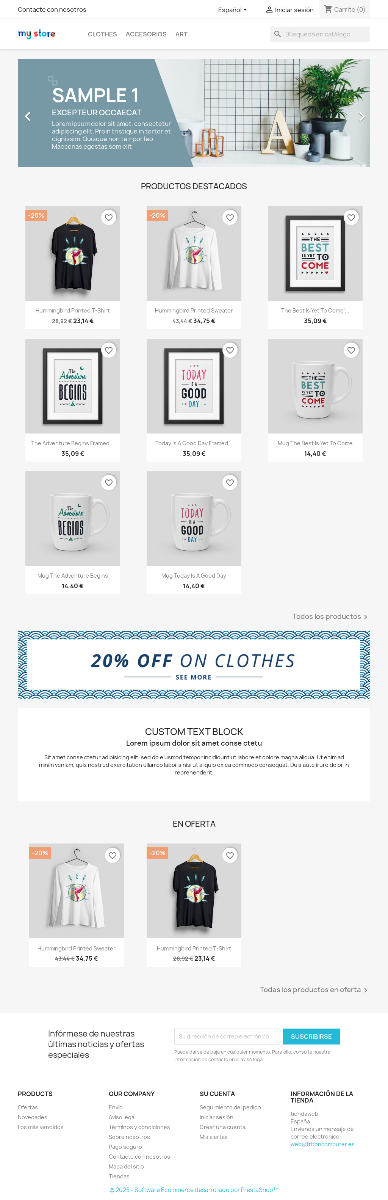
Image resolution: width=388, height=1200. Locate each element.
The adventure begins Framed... (72, 443)
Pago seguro (125, 1146)
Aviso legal (122, 1117)
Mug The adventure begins (73, 575)
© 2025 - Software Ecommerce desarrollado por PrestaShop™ (194, 1190)
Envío (116, 1107)
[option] (194, 113)
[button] (44, 113)
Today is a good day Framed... (194, 443)
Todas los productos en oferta (315, 990)
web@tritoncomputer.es (323, 1144)
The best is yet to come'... (315, 310)
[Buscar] (320, 34)
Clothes (102, 34)
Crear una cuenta (223, 1127)
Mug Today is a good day (193, 575)
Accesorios (146, 34)
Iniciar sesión (216, 1117)
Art (181, 34)
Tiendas (119, 1176)
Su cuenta (217, 1094)
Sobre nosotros (129, 1136)
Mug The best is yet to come (315, 443)
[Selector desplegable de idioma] (234, 10)
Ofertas (28, 1107)
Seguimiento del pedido (230, 1107)
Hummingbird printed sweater (194, 310)
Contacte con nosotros (52, 9)
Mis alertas (214, 1136)
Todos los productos (331, 617)
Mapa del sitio (126, 1166)
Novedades (32, 1117)
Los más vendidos (41, 1127)
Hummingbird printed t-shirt (73, 310)
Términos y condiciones (139, 1127)
